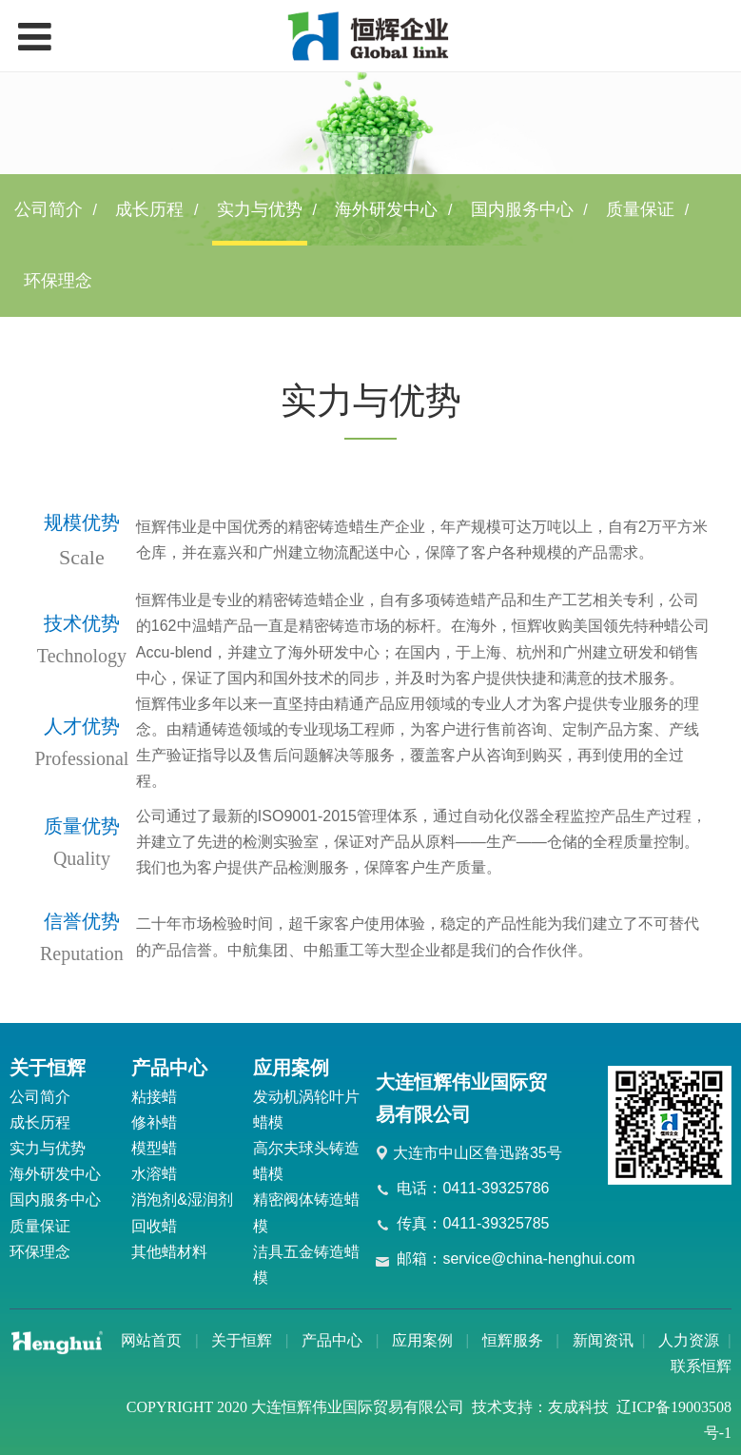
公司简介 (48, 209)
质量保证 (640, 209)
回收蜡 (154, 1226)
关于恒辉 (241, 1340)
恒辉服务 (512, 1340)
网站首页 (151, 1340)
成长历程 (149, 209)
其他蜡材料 (169, 1252)
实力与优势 (259, 209)
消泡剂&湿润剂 (182, 1199)
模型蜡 (154, 1148)
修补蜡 (154, 1122)
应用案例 (422, 1340)
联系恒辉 (701, 1366)
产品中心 (332, 1340)
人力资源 (688, 1340)
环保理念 (58, 280)
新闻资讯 (603, 1340)
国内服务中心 (522, 209)
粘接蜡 (154, 1097)
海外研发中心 (386, 209)
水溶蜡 (154, 1174)
